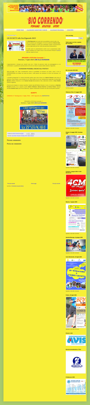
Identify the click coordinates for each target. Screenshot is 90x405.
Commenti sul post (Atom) (18, 186)
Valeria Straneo (31, 135)
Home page (33, 183)
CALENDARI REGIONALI (57, 30)
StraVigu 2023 (24, 135)
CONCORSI (70, 30)
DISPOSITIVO (45, 95)
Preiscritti (19, 135)
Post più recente (11, 183)
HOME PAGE (20, 30)
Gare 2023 (14, 135)
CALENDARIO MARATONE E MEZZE (37, 30)
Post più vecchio (56, 183)
